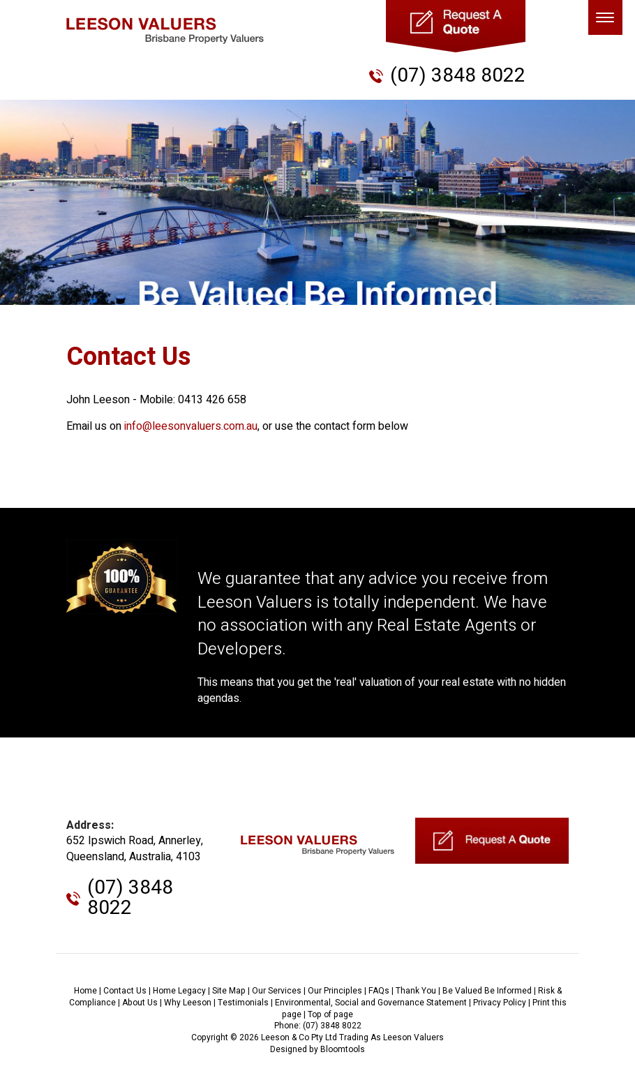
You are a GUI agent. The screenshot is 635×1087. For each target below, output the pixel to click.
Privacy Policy (499, 1002)
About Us (140, 1002)
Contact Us (125, 990)
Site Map (229, 990)
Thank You (416, 990)
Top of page (330, 1014)
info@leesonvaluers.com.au (190, 426)
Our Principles (335, 990)
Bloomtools (342, 1049)
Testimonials (243, 1002)
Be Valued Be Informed (487, 990)
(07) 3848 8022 (457, 75)
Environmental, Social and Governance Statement (371, 1002)
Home (85, 990)
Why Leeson (187, 1002)
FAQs (378, 990)
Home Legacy (179, 990)
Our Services (276, 990)
